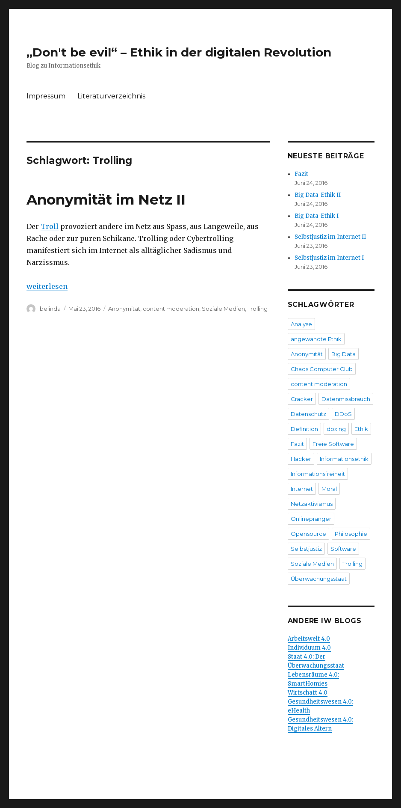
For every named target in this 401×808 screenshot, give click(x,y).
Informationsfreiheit (318, 473)
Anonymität (124, 308)
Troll (50, 226)
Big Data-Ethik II (318, 195)
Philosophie (351, 533)
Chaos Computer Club (322, 368)
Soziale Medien (223, 308)
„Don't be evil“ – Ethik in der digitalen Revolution (179, 52)
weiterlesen (47, 286)
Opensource (308, 533)
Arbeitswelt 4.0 (309, 638)
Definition (304, 428)
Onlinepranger (311, 518)
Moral (329, 488)
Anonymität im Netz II (106, 199)
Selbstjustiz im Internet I (329, 257)
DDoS (343, 413)
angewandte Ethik (316, 339)
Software (343, 548)
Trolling (258, 308)
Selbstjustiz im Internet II (330, 237)
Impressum (46, 96)
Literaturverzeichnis (111, 96)
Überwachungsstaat (319, 578)
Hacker (301, 458)
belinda (50, 308)
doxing (336, 428)
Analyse (301, 324)
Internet (302, 488)
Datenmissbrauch (345, 398)
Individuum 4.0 (309, 647)
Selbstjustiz (306, 548)
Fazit (301, 174)
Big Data (343, 354)
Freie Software (333, 443)
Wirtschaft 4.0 (307, 692)
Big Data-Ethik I (317, 216)
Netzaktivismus (312, 503)
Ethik (361, 428)
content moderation (171, 308)
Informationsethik (344, 458)
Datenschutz (308, 413)
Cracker (302, 398)
